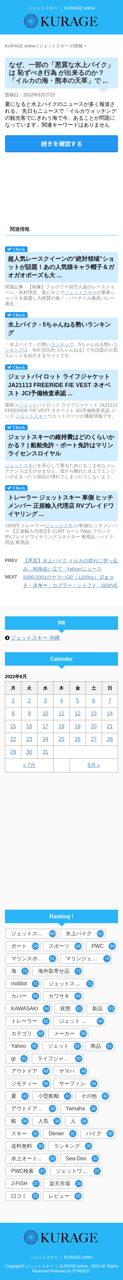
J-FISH (25, 1183)
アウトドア (30, 1071)
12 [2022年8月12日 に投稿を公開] (78, 713)
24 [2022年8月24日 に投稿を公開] (45, 739)
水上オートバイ (33, 1158)
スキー (90, 292)
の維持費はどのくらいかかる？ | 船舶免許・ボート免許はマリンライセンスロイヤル (61, 445)
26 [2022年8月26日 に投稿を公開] (78, 739)
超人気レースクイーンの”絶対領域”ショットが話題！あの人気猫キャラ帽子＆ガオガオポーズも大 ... (61, 267)
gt (19, 1058)
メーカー (70, 1033)
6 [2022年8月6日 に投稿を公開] (93, 700)
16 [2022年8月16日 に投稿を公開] (29, 726)
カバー (25, 996)
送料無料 (27, 1146)
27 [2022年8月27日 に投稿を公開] (94, 739)
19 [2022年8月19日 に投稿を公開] (78, 726)
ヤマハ (73, 1071)
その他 (95, 1096)
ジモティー (30, 1083)
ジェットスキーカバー (72, 983)
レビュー (65, 1196)
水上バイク (85, 933)
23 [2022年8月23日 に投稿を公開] (29, 739)
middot (25, 983)
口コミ (25, 1196)
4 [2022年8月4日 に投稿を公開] (61, 700)
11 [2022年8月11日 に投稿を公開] (62, 713)
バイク (100, 1133)
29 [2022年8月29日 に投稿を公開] (13, 752)
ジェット (74, 292)
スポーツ (65, 946)
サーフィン (78, 1083)
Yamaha (81, 1108)
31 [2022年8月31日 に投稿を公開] (45, 752)
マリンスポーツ (33, 958)
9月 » (94, 765)
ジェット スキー (81, 1021)
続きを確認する (61, 143)
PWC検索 (28, 1171)
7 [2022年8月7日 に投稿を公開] (109, 700)
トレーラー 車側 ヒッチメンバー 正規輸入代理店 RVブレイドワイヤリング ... (61, 505)
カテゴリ (27, 1033)
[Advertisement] (61, 186)
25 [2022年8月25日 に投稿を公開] (62, 739)
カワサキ (65, 996)
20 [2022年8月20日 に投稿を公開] (94, 726)
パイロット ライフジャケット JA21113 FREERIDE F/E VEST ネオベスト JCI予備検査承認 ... (59, 384)
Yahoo (24, 1046)
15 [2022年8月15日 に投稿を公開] (13, 726)
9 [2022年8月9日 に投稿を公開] (29, 713)
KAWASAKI (30, 1008)
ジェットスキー (33, 933)
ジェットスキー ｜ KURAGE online (61, 1257)
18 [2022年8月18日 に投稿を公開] (62, 726)
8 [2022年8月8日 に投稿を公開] (13, 713)
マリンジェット (88, 958)
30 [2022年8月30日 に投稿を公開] (29, 752)
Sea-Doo (82, 1158)
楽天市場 (65, 1183)
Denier (62, 1133)
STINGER (81, 1271)
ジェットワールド (78, 1171)
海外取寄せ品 (60, 971)
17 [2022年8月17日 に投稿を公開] (45, 726)
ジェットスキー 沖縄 (35, 638)
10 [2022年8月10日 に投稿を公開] (45, 713)
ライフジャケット (59, 1058)
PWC (104, 946)
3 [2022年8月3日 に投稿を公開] (45, 700)
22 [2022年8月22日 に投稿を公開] (13, 739)
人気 (49, 1121)
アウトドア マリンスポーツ (34, 1108)
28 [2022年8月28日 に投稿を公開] (110, 739)
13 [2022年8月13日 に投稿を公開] (94, 713)
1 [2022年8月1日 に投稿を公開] (13, 700)
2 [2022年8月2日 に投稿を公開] (29, 700)
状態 (71, 1008)
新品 (103, 1008)
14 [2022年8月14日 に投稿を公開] (110, 713)
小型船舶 (54, 1096)
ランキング (62, 344)
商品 (102, 1046)
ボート (25, 946)
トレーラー (30, 1021)
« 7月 (29, 765)
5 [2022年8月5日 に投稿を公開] (77, 700)
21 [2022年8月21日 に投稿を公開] (110, 726)
